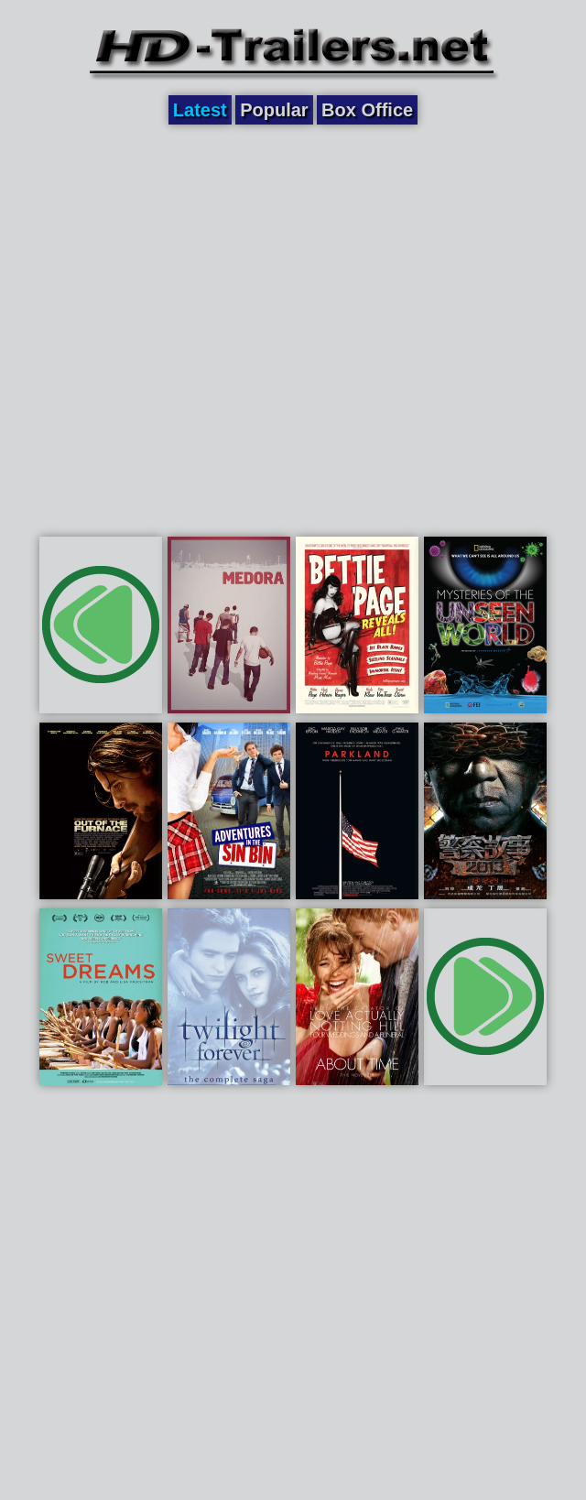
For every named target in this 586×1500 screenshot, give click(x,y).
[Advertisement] (193, 328)
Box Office (367, 110)
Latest (200, 110)
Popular (274, 110)
